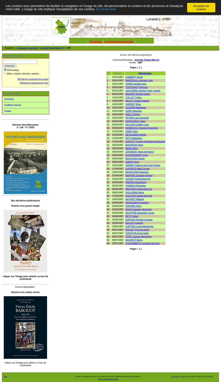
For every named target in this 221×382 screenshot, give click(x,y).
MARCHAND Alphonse (137, 172)
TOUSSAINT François (136, 87)
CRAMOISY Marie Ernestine (140, 151)
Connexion (9, 99)
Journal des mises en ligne (119, 41)
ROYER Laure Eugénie (137, 118)
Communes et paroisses (27, 48)
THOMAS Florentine (135, 185)
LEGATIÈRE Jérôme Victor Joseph (143, 90)
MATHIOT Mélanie (135, 199)
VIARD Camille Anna (136, 84)
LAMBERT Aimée (134, 77)
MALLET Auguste (134, 223)
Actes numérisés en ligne (108, 379)
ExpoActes (175, 376)
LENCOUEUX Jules (136, 121)
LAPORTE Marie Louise (138, 168)
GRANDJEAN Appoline (137, 202)
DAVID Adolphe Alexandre (139, 209)
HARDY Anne (132, 162)
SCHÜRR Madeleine (136, 107)
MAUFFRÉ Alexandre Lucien (140, 213)
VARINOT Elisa (133, 104)
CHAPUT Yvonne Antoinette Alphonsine (145, 141)
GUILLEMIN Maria (135, 192)
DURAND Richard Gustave (139, 219)
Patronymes (145, 73)
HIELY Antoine (133, 114)
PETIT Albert (132, 216)
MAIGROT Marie (134, 240)
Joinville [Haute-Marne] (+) (52, 48)
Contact (7, 111)
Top (5, 376)
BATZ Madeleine (134, 138)
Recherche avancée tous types (33, 79)
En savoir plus (125, 9)
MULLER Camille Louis (137, 124)
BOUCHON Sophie (135, 158)
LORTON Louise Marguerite (140, 226)
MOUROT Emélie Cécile (138, 94)
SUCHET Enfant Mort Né (138, 179)
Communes (95, 41)
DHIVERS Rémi (134, 206)
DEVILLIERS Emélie (136, 134)
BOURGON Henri (134, 145)
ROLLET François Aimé (137, 230)
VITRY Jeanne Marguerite (139, 236)
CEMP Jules (132, 131)
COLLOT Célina (134, 97)
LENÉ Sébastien (134, 111)
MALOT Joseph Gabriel (137, 101)
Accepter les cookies (201, 7)
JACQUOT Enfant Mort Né (139, 196)
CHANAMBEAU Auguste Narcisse (143, 243)
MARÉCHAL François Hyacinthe (142, 128)
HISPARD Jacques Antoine (139, 175)
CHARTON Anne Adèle (137, 233)
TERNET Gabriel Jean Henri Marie (142, 165)
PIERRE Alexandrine (136, 182)
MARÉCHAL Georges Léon (139, 80)
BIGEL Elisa (132, 148)
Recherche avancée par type (34, 83)
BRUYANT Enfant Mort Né (139, 189)
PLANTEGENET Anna (137, 155)
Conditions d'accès (12, 105)
